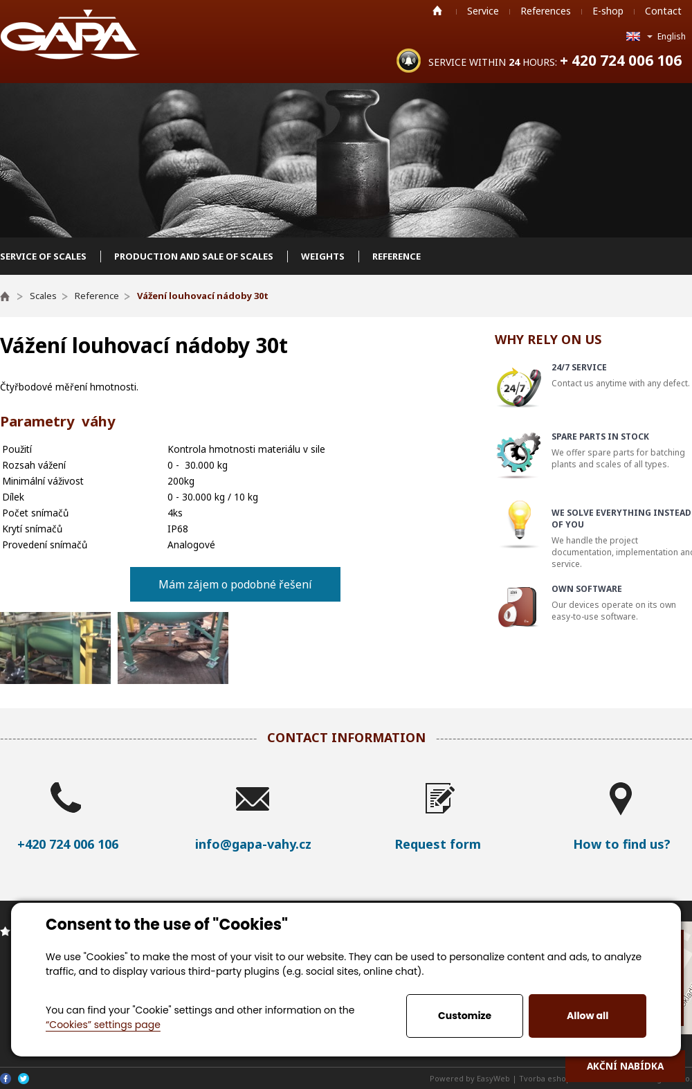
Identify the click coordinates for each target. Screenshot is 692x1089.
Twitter (23, 1078)
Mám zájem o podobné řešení (235, 584)
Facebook (5, 1078)
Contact (663, 10)
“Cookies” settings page (103, 1025)
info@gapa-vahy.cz (253, 844)
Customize (464, 1016)
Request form (437, 844)
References (545, 10)
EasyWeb (493, 1078)
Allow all (587, 1016)
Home (437, 10)
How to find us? (622, 844)
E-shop (607, 10)
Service (483, 10)
